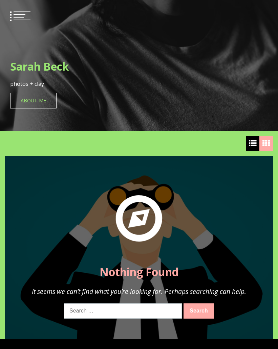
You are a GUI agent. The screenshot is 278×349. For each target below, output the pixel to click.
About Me (33, 100)
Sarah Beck (39, 66)
